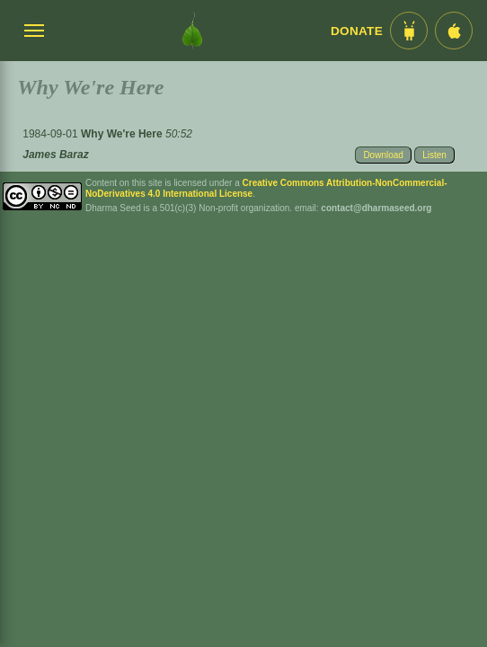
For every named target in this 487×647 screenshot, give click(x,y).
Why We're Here (123, 134)
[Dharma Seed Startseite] (192, 30)
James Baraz (55, 154)
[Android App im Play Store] (409, 30)
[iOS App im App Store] (454, 30)
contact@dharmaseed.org (376, 208)
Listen (434, 155)
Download (383, 155)
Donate (357, 31)
